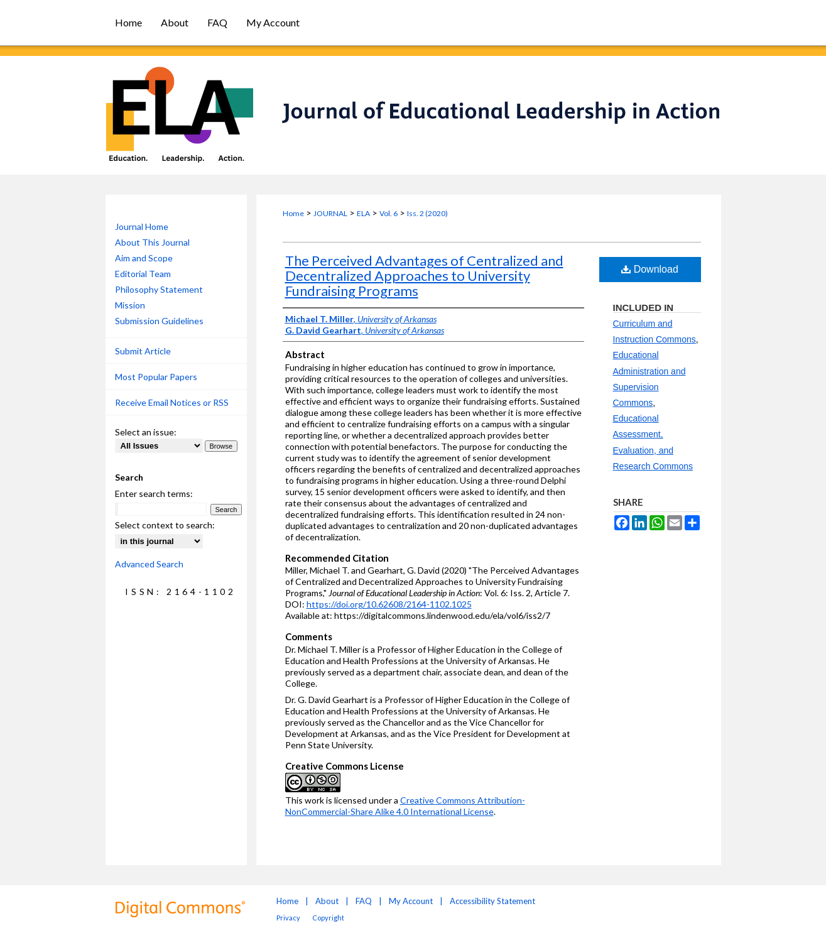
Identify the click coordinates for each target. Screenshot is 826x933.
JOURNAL (330, 213)
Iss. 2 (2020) (427, 213)
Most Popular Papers (156, 376)
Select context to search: (165, 525)
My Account (411, 901)
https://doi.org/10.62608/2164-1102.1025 (389, 604)
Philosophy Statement (159, 289)
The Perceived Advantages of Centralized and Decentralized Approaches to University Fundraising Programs (424, 275)
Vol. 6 (388, 213)
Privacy (288, 918)
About (327, 901)
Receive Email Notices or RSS (172, 402)
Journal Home (141, 226)
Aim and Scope (144, 258)
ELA (363, 213)
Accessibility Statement (492, 901)
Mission (130, 305)
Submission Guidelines (159, 320)
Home (293, 213)
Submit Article (143, 351)
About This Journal (152, 242)
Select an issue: (146, 432)
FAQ (364, 901)
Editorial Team (143, 273)
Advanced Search (149, 564)
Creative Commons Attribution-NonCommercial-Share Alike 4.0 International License (405, 806)
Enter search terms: (154, 493)
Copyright (328, 918)
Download (649, 269)
